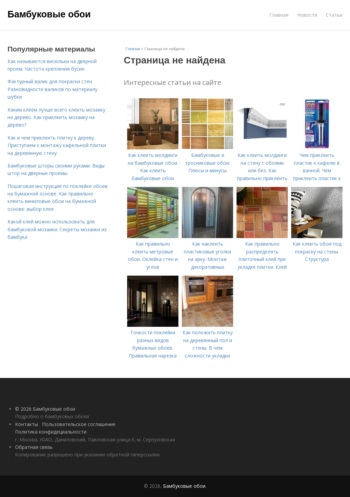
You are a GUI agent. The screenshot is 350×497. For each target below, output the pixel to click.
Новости (307, 15)
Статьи (334, 15)
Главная (278, 15)
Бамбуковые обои (49, 14)
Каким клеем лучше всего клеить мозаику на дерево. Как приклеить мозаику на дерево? (56, 117)
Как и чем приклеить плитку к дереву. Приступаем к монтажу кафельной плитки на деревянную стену (57, 145)
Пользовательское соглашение (79, 424)
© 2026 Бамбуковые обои (45, 409)
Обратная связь (34, 447)
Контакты (26, 424)
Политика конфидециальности (50, 431)
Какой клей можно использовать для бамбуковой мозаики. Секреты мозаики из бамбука (57, 229)
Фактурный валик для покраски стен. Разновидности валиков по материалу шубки (52, 89)
